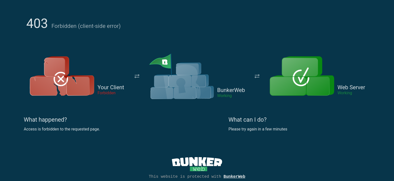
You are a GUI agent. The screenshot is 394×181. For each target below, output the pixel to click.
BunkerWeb (234, 176)
